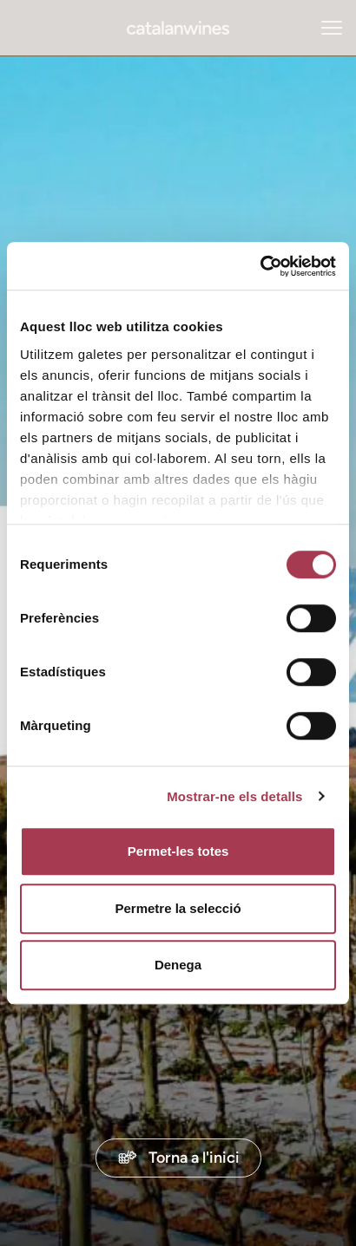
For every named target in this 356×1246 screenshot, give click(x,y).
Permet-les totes (178, 851)
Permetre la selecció (178, 908)
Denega (178, 964)
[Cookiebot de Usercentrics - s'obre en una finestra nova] (260, 266)
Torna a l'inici (178, 1156)
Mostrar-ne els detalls (234, 796)
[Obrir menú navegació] (331, 28)
